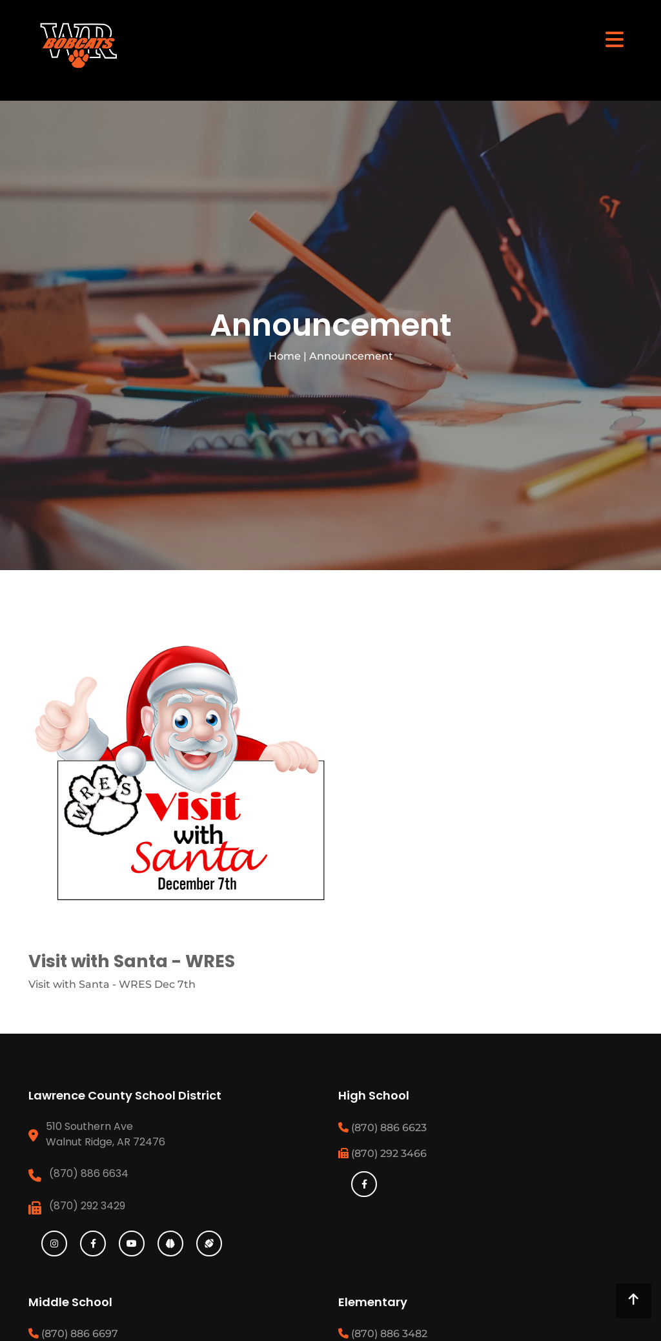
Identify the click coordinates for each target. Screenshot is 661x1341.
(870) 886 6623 (382, 1127)
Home (285, 356)
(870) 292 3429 (87, 1205)
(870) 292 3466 (382, 1153)
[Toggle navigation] (614, 39)
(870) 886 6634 (88, 1173)
